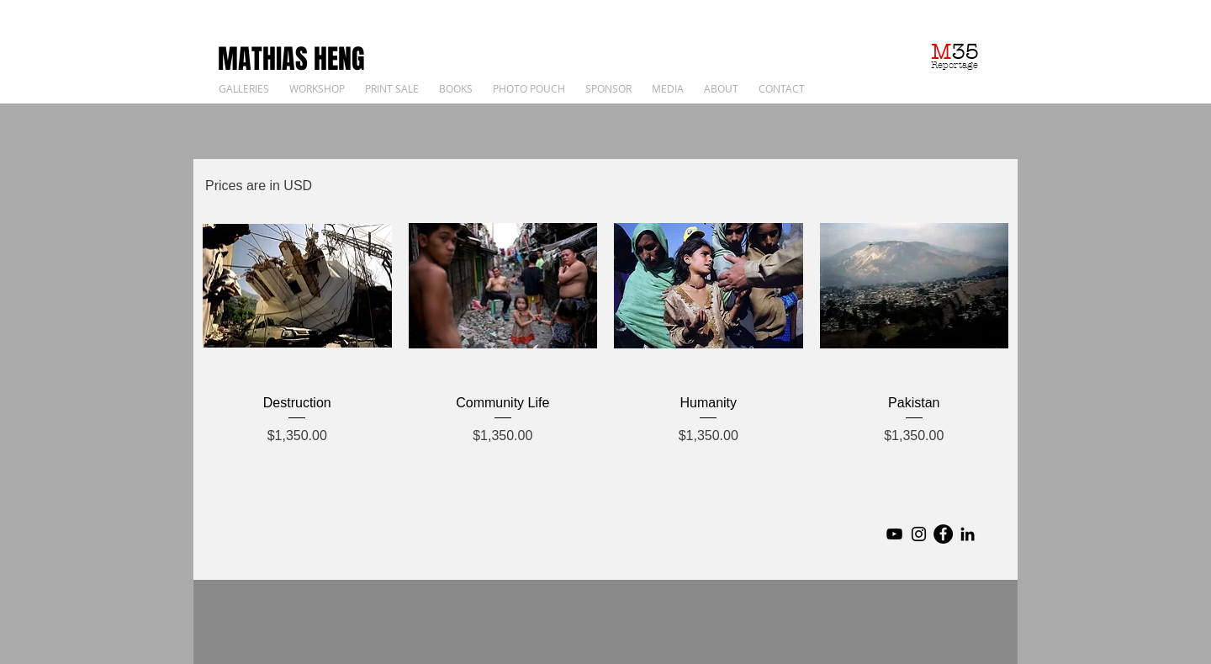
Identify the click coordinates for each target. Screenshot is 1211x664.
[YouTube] (894, 534)
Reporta (949, 65)
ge (972, 65)
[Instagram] (918, 534)
